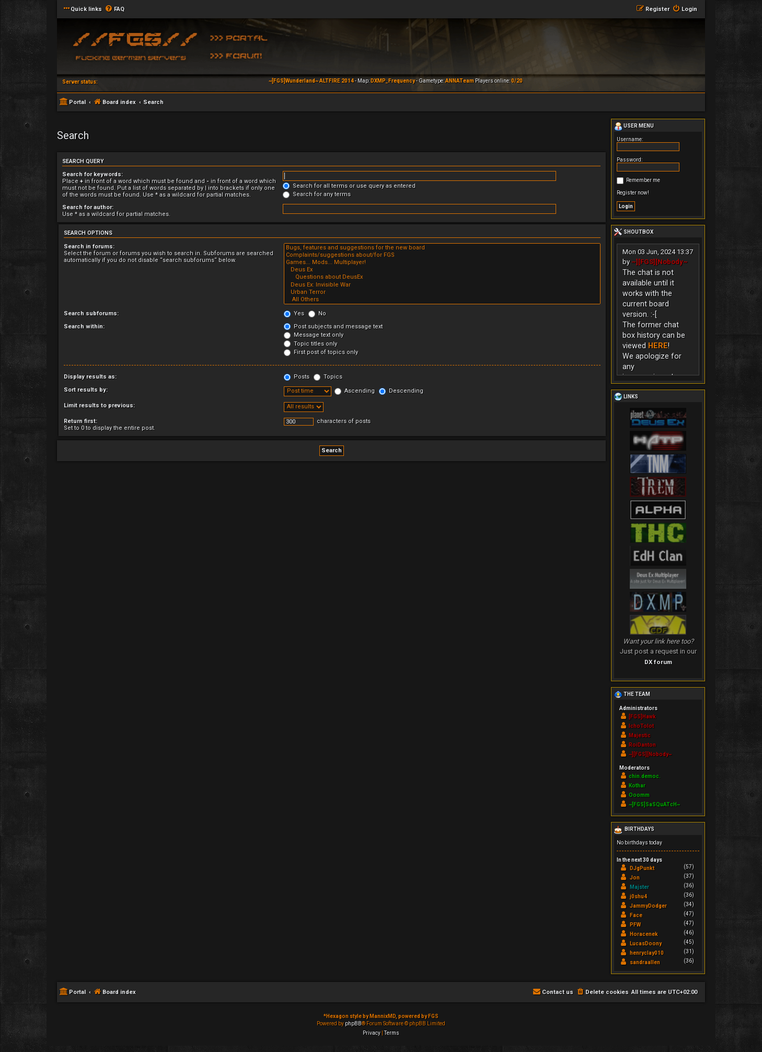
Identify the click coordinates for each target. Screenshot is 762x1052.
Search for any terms (317, 194)
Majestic (640, 735)
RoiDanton (642, 745)
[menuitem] (114, 9)
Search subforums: (91, 313)
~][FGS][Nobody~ (659, 262)
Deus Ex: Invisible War (442, 285)
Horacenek (644, 934)
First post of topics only (321, 352)
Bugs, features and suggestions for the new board (442, 247)
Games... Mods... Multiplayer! (442, 262)
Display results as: (90, 376)
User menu (634, 126)
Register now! (633, 193)
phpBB (353, 1023)
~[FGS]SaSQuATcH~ (654, 804)
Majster (639, 887)
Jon (635, 878)
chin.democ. (645, 776)
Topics (328, 376)
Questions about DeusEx (442, 277)
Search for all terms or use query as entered (349, 185)
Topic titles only (310, 343)
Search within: (84, 326)
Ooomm (639, 795)
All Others (442, 299)
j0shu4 (638, 896)
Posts (296, 376)
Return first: (80, 421)
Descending (401, 390)
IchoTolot (641, 726)
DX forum (658, 662)
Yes (294, 313)
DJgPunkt (642, 868)
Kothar (637, 785)
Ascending (354, 390)
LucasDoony (646, 943)
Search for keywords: (92, 174)
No (317, 313)
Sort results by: (86, 389)
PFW (635, 925)
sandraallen (645, 962)
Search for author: (87, 207)
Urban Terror (442, 292)
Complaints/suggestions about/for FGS (442, 255)
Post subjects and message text (333, 326)
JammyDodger (648, 906)
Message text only (313, 334)
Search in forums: (89, 246)
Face (636, 915)
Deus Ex (442, 269)
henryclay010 (647, 953)
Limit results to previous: (99, 405)
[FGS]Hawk (642, 716)
